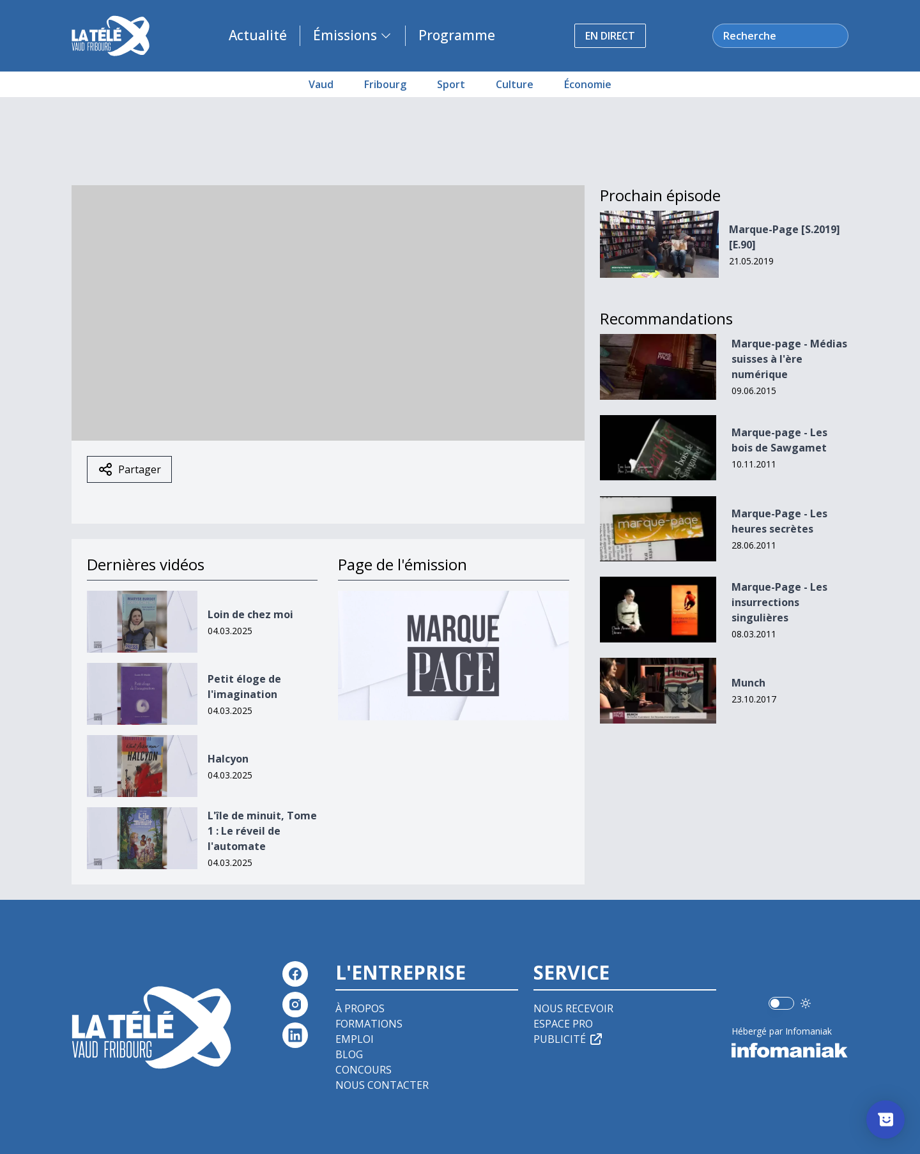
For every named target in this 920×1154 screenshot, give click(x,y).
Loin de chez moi (250, 614)
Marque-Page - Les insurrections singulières (779, 602)
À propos (360, 1008)
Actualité (258, 35)
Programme (456, 35)
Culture (514, 84)
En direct (610, 36)
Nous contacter (382, 1085)
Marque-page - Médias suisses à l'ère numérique (789, 359)
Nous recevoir (573, 1008)
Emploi (354, 1039)
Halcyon (228, 759)
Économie (587, 84)
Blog (349, 1054)
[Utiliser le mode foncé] (805, 1003)
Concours (363, 1070)
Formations (368, 1024)
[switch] (781, 1003)
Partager (129, 469)
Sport (451, 84)
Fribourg (385, 84)
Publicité (568, 1039)
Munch (748, 683)
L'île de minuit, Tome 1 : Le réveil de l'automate (262, 831)
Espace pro (563, 1024)
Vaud (321, 84)
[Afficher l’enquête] (885, 1119)
